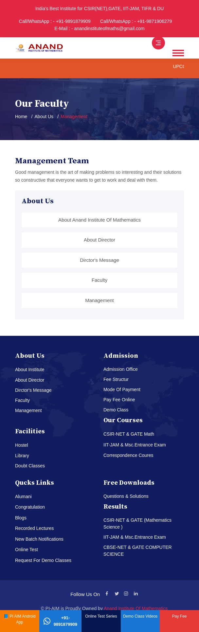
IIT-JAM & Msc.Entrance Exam (134, 444)
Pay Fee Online (119, 399)
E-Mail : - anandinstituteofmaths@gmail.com (100, 28)
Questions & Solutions (126, 496)
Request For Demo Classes (43, 560)
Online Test (26, 549)
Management (99, 300)
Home (21, 116)
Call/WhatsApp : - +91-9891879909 (55, 21)
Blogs (21, 517)
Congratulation (30, 507)
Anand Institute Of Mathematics (136, 608)
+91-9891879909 (60, 621)
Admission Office (120, 369)
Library (22, 455)
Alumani (23, 496)
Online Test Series (101, 616)
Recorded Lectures (34, 528)
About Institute (30, 369)
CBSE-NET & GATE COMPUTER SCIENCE (137, 551)
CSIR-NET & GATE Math (128, 434)
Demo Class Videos (140, 616)
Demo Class (115, 409)
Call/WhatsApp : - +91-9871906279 (136, 21)
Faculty (99, 280)
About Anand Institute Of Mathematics (99, 220)
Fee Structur (116, 379)
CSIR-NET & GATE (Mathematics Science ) (137, 523)
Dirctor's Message (99, 260)
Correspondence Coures (128, 455)
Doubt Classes (30, 465)
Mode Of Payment (121, 389)
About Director (99, 240)
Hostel (21, 445)
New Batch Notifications (39, 539)
